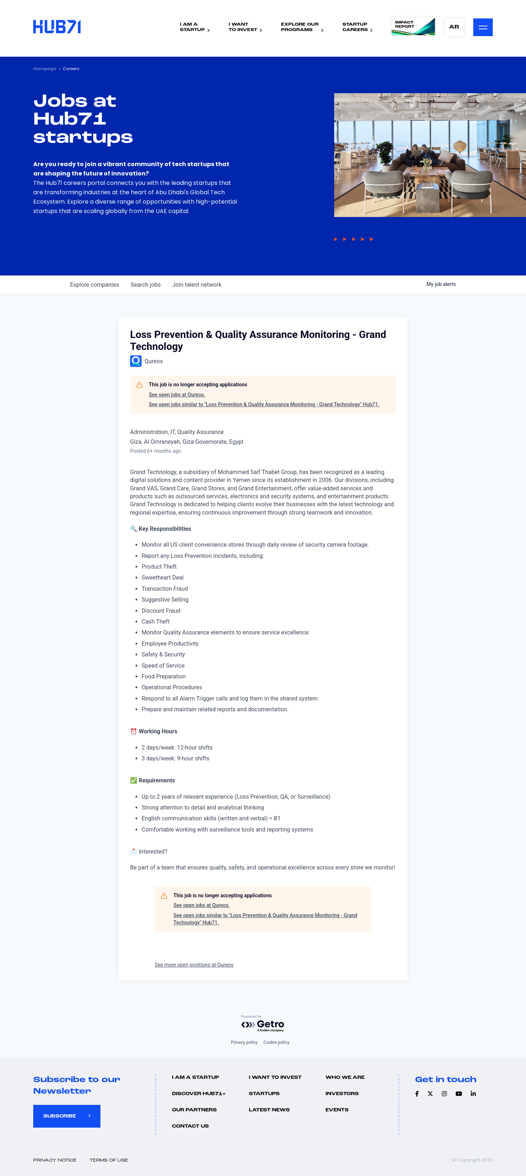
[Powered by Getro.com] (263, 1024)
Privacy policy (244, 1042)
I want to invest (275, 1077)
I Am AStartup (192, 27)
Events (337, 1110)
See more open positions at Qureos (194, 965)
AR (454, 27)
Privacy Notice (55, 1160)
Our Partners (194, 1110)
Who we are (345, 1077)
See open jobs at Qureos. (177, 395)
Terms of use (109, 1160)
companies (94, 284)
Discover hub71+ (199, 1094)
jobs (145, 284)
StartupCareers (355, 27)
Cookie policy (276, 1042)
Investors (342, 1094)
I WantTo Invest (243, 27)
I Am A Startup (195, 1077)
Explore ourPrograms (300, 27)
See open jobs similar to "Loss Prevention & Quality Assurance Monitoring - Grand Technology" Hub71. (264, 404)
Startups (264, 1094)
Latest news (269, 1110)
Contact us (190, 1126)
